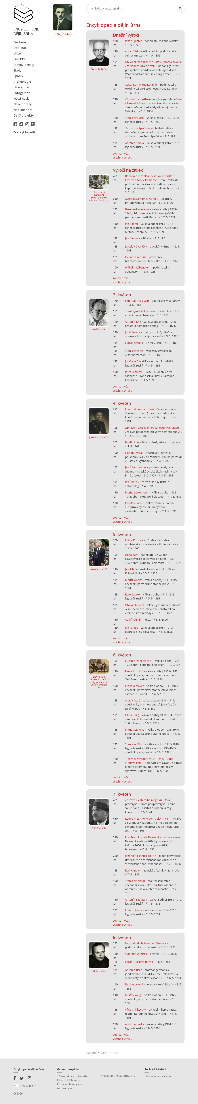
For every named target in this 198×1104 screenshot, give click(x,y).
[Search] (135, 8)
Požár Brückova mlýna (139, 962)
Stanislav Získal (135, 881)
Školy (17, 70)
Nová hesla (21, 98)
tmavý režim (28, 1085)
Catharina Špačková (137, 128)
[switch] (16, 1085)
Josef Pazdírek (134, 372)
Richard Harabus (135, 257)
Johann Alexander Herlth (140, 856)
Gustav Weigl (133, 995)
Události (19, 48)
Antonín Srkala (134, 143)
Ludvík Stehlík (134, 343)
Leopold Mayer (134, 686)
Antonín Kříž (133, 321)
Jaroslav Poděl (134, 503)
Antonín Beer (133, 970)
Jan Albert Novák (135, 467)
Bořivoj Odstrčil (63, 34)
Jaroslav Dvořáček (136, 246)
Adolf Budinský (134, 1024)
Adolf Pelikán (133, 619)
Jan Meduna (132, 238)
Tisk (115, 1053)
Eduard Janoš (133, 910)
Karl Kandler (133, 870)
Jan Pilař (130, 569)
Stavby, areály (23, 65)
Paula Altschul (134, 671)
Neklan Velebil (134, 984)
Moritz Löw (132, 442)
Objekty (19, 59)
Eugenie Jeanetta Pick (138, 661)
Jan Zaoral (131, 224)
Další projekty (23, 115)
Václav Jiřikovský (135, 1009)
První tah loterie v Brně (139, 409)
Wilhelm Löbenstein (137, 267)
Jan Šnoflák (132, 482)
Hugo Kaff (131, 555)
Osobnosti (21, 42)
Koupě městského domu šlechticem (147, 818)
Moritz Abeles (133, 580)
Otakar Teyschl (134, 605)
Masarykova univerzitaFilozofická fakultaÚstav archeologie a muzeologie (72, 1082)
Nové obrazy (22, 104)
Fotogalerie (21, 93)
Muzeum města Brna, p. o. (118, 1075)
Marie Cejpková (135, 729)
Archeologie (22, 81)
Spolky (18, 76)
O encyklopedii (24, 132)
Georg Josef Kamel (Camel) (141, 198)
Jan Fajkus (131, 628)
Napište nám (22, 110)
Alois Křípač (132, 700)
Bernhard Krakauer (137, 209)
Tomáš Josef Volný (136, 311)
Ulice (17, 53)
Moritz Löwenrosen (137, 492)
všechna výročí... (123, 157)
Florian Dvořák (134, 453)
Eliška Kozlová (134, 540)
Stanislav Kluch (134, 744)
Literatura (21, 87)
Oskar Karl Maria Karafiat (141, 84)
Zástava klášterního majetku (143, 800)
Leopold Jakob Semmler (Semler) (145, 943)
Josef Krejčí (132, 361)
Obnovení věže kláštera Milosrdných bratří (152, 427)
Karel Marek (132, 594)
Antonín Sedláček (136, 899)
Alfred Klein (132, 51)
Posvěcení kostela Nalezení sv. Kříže (147, 837)
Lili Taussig (132, 715)
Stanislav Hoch (134, 118)
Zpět (104, 1053)
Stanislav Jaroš (134, 351)
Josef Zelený (132, 332)
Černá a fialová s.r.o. (158, 1076)
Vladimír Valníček (136, 954)
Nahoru (91, 1053)
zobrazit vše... (121, 153)
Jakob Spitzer (133, 41)
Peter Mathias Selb (137, 300)
